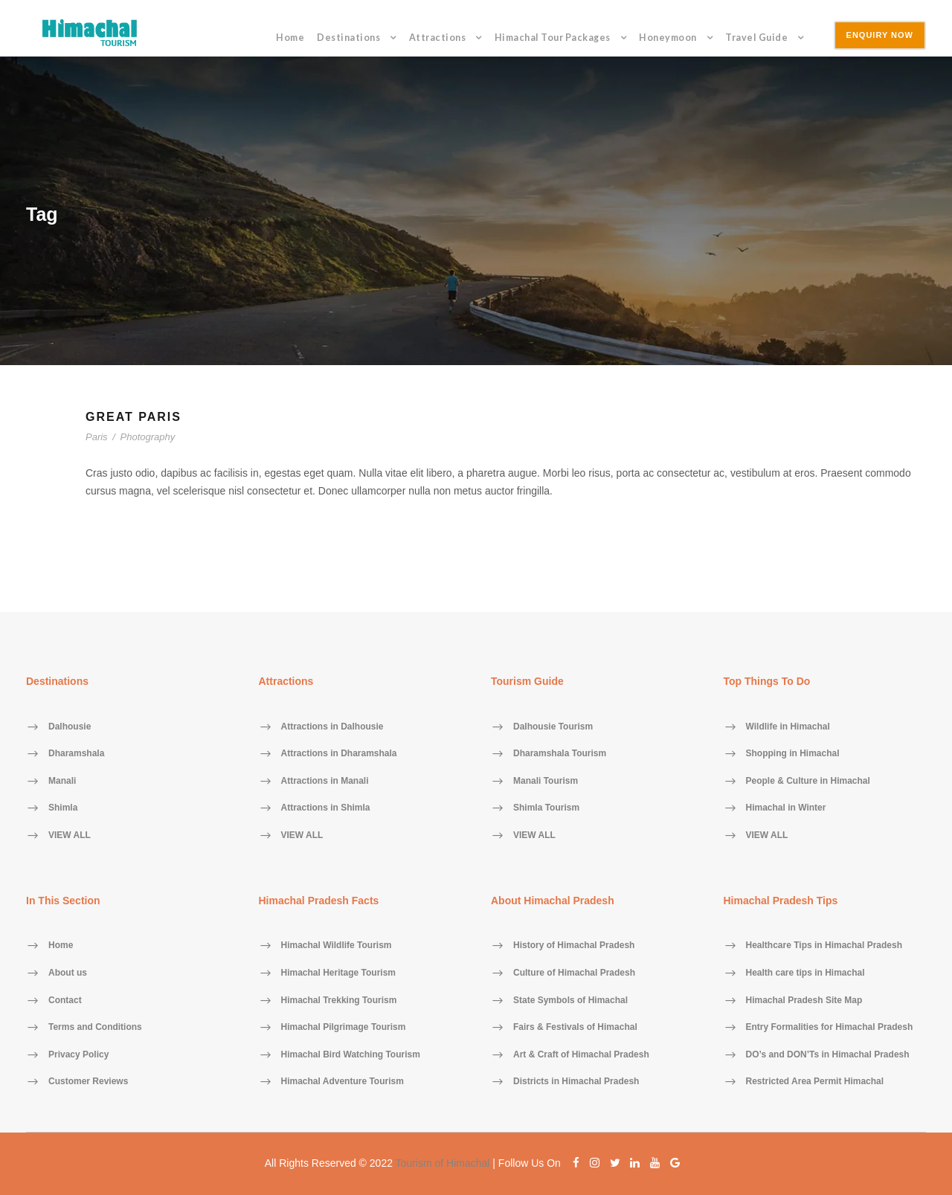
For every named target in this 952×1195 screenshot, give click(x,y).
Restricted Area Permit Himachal (815, 1082)
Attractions (437, 37)
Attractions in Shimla (325, 808)
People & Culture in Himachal (808, 781)
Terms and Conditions (95, 1027)
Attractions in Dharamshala (339, 754)
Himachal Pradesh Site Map (804, 1000)
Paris (97, 436)
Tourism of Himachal (443, 1163)
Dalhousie (69, 726)
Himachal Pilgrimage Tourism (343, 1027)
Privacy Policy (78, 1054)
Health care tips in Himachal (805, 972)
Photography (148, 436)
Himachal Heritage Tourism (338, 972)
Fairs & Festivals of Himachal (575, 1027)
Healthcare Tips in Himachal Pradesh (824, 946)
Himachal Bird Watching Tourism (350, 1054)
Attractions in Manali (325, 781)
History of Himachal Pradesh (573, 946)
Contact (65, 1000)
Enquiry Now (879, 34)
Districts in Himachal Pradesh (576, 1082)
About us (67, 972)
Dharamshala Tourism (559, 754)
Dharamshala (76, 754)
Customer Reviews (88, 1082)
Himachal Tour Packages (553, 37)
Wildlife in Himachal (788, 726)
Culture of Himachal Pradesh (574, 972)
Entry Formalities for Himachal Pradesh (829, 1027)
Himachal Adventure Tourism (342, 1082)
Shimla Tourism (546, 808)
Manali (62, 781)
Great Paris (133, 416)
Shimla (62, 808)
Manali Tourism (545, 781)
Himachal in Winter (786, 808)
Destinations (348, 37)
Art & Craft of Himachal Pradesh (581, 1054)
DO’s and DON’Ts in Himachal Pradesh (828, 1054)
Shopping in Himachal (793, 754)
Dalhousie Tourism (553, 726)
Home (290, 37)
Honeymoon (668, 37)
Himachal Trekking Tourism (339, 1000)
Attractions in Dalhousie (332, 726)
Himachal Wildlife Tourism (336, 946)
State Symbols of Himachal (570, 1000)
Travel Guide (756, 37)
